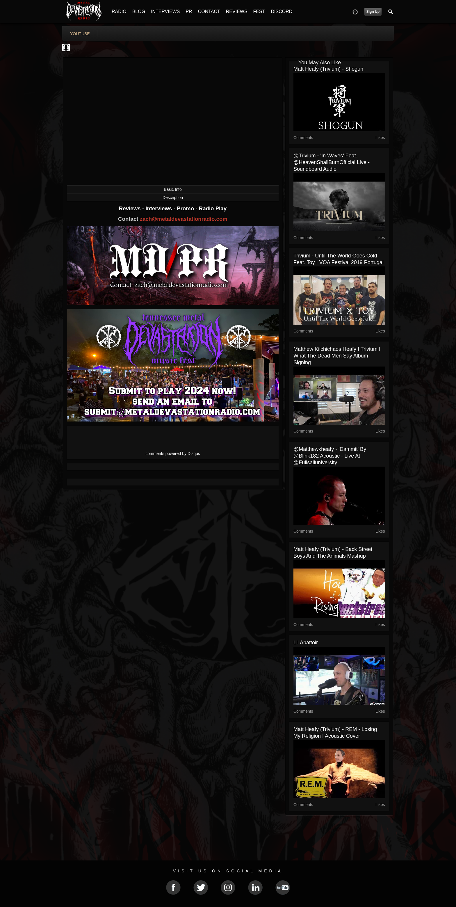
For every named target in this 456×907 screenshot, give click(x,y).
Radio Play (213, 208)
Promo (186, 208)
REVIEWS (236, 11)
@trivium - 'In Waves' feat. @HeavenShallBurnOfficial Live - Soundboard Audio (331, 162)
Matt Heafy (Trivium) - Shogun (328, 69)
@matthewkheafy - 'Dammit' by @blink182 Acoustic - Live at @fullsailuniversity (329, 455)
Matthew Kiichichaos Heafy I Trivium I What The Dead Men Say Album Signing (336, 355)
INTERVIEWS (165, 11)
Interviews (159, 208)
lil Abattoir (305, 642)
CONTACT (209, 11)
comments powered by (172, 453)
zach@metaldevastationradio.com (183, 219)
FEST (259, 11)
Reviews (130, 208)
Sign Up (373, 12)
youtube (80, 33)
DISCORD (281, 11)
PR (189, 11)
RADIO (119, 11)
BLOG (138, 11)
